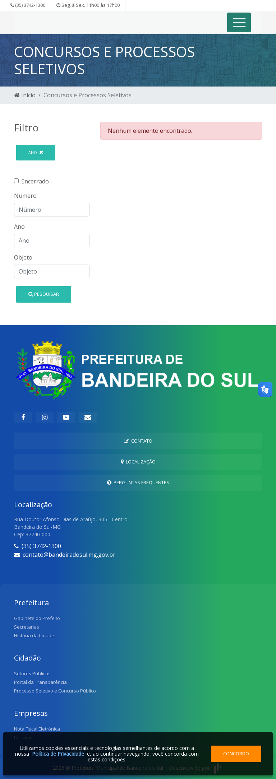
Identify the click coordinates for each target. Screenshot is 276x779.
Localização (138, 461)
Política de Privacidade (58, 753)
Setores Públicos (32, 673)
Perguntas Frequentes (138, 482)
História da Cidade (34, 635)
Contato (138, 441)
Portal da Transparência (40, 682)
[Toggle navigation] (239, 22)
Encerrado (35, 181)
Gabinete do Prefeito (37, 618)
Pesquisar (43, 294)
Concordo (236, 753)
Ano (19, 226)
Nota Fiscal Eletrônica (37, 729)
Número (25, 196)
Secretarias (26, 627)
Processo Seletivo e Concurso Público (55, 690)
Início (25, 95)
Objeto (23, 257)
